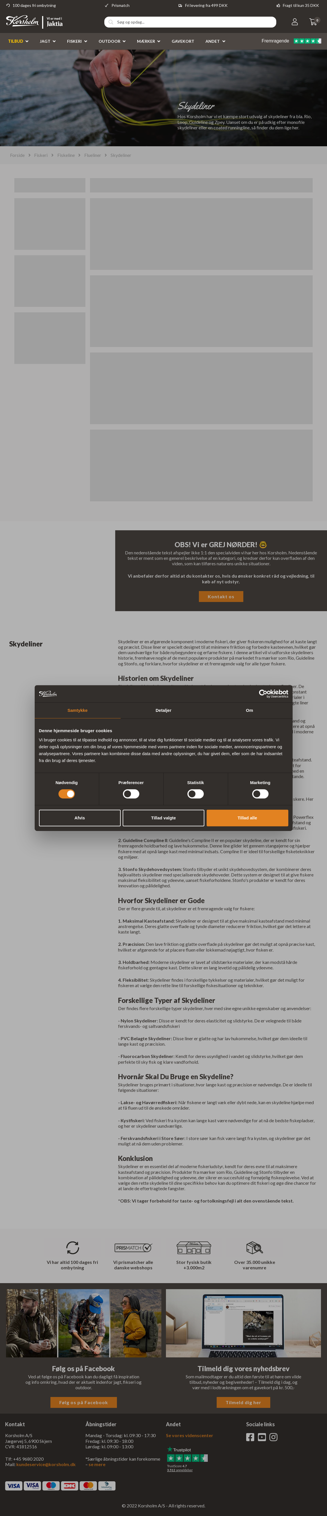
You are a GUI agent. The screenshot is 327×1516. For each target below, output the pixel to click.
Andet (212, 41)
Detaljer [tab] (163, 710)
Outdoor (109, 41)
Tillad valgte (163, 817)
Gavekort (183, 41)
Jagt (45, 41)
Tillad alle (247, 817)
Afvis (80, 817)
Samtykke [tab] (77, 710)
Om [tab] (249, 710)
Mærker (146, 41)
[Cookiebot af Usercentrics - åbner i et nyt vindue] (263, 693)
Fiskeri (74, 41)
